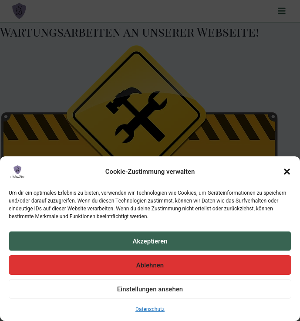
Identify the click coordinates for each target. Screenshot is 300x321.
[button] (287, 171)
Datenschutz (150, 309)
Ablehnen (150, 265)
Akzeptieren (149, 241)
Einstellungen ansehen (150, 289)
